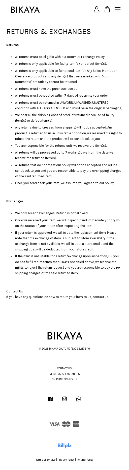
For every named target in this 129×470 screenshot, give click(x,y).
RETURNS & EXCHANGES (64, 374)
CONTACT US (64, 368)
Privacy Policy (66, 459)
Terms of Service (45, 459)
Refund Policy (85, 459)
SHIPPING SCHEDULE (64, 379)
